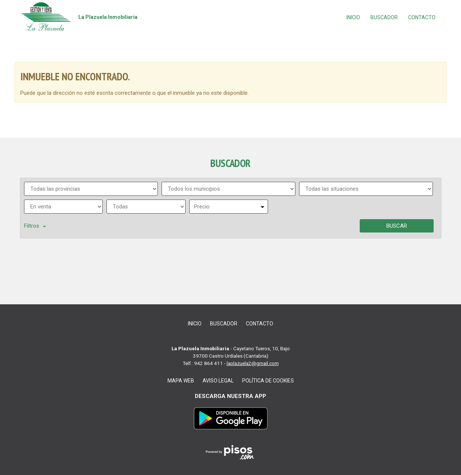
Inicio (353, 17)
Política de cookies (268, 381)
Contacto (421, 17)
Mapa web (180, 381)
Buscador (384, 17)
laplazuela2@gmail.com (253, 363)
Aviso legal (218, 381)
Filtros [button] (35, 226)
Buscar (396, 226)
